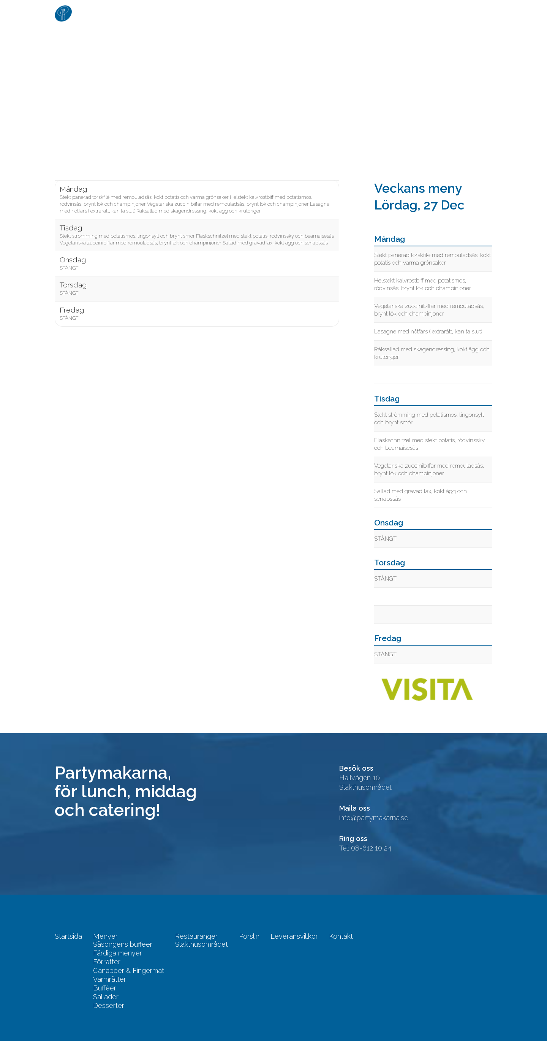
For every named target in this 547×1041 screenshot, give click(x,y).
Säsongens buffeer (122, 944)
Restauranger (309, 13)
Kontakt (471, 13)
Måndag (73, 189)
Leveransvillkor (414, 13)
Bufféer (104, 988)
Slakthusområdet (201, 944)
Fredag (72, 310)
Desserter (108, 1005)
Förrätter (106, 962)
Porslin (360, 13)
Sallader (106, 997)
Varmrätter (109, 979)
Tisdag (71, 228)
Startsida (215, 13)
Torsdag (73, 285)
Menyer (258, 13)
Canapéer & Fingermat (128, 970)
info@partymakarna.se (373, 818)
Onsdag (73, 259)
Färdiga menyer (117, 953)
